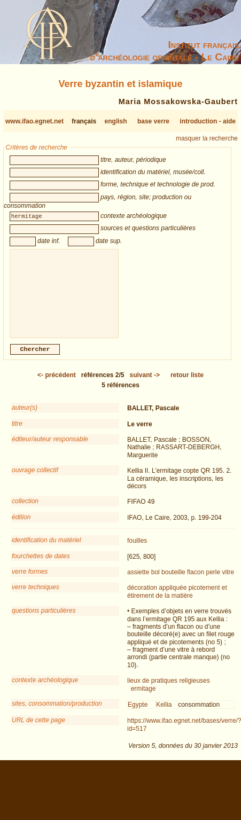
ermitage (143, 697)
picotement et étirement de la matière (177, 599)
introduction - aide (208, 121)
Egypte (137, 713)
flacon (195, 580)
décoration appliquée (156, 596)
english (116, 121)
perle (213, 580)
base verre (153, 121)
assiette (138, 580)
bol (155, 580)
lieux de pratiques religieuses (168, 689)
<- (56, 383)
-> (145, 383)
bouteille (173, 580)
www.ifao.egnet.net (34, 121)
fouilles (137, 549)
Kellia (164, 713)
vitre (228, 580)
